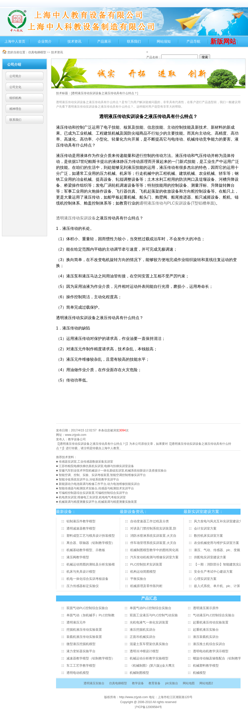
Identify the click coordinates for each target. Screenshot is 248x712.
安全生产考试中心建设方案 (213, 571)
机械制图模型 (139, 673)
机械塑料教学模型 (206, 665)
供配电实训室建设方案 (210, 557)
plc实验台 (171, 683)
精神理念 (15, 109)
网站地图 (189, 683)
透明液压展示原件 (206, 608)
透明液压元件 (76, 622)
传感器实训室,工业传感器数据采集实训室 (86, 461)
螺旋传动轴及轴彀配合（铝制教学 (217, 658)
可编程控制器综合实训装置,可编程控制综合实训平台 (93, 493)
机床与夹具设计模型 (80, 571)
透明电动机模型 (77, 673)
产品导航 (193, 41)
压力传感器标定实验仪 (82, 586)
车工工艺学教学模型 (80, 665)
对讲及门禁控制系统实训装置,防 (153, 528)
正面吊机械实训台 (142, 637)
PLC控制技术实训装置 (146, 564)
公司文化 (15, 87)
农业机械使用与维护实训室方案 (216, 543)
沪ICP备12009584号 (148, 707)
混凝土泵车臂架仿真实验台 (149, 644)
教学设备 (138, 683)
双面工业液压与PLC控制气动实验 (154, 615)
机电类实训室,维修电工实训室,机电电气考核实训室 (92, 497)
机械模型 (199, 673)
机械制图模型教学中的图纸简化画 (154, 550)
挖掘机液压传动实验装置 (84, 629)
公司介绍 (14, 64)
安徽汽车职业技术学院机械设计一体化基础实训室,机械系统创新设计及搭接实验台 (113, 470)
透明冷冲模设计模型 (144, 651)
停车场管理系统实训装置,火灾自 (153, 543)
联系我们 (134, 41)
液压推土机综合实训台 (209, 644)
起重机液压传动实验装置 (210, 622)
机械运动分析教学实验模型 (149, 658)
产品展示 (104, 41)
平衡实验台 (138, 579)
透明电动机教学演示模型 (210, 651)
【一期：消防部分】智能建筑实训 (218, 564)
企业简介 (45, 41)
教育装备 (154, 683)
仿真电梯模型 (37, 52)
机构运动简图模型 (143, 571)
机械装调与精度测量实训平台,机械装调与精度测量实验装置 (98, 502)
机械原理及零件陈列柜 (146, 586)
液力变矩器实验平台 (80, 651)
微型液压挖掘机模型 (80, 644)
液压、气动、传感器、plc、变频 (217, 550)
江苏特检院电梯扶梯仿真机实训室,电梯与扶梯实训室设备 (96, 466)
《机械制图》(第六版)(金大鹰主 (152, 665)
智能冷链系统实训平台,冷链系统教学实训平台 (89, 479)
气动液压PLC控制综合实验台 (214, 615)
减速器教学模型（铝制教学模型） (90, 658)
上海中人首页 (14, 41)
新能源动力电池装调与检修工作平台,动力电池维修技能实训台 (99, 484)
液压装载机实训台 (206, 637)
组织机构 (15, 98)
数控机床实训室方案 (208, 535)
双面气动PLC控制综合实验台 (87, 608)
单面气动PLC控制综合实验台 (150, 608)
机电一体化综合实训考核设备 (87, 579)
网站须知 (164, 41)
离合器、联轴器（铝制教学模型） (90, 543)
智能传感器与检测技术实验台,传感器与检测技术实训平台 (96, 488)
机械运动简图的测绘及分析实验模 (90, 564)
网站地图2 (206, 683)
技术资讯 (74, 41)
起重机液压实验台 (206, 629)
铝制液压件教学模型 (80, 521)
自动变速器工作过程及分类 (149, 521)
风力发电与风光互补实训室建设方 (218, 521)
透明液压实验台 (94, 683)
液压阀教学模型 (77, 557)
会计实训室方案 (205, 528)
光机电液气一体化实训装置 (149, 622)
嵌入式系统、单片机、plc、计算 (217, 586)
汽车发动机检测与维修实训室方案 (154, 557)
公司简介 (15, 76)
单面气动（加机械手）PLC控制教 (90, 615)
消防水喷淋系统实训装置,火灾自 (153, 535)
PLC (177, 203)
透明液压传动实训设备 (76, 218)
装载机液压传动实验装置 (84, 637)
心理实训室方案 (205, 579)
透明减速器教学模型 (80, 528)
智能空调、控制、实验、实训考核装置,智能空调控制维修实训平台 (102, 475)
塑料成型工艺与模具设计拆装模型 (90, 535)
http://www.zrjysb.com (134, 697)
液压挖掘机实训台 (142, 629)
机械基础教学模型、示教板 (85, 550)
